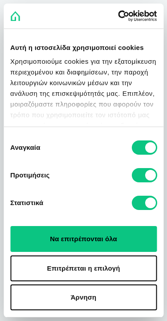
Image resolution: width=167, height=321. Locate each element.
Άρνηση (84, 297)
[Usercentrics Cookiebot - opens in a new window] (119, 16)
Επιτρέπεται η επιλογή (83, 268)
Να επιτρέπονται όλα (83, 239)
